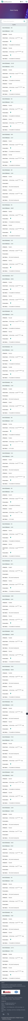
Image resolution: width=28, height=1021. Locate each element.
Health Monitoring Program (6, 999)
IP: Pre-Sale (11, 448)
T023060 (10, 849)
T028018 (10, 580)
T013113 (10, 353)
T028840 (10, 508)
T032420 (10, 862)
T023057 (10, 459)
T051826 (10, 34)
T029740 (10, 544)
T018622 (10, 438)
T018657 (10, 567)
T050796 (10, 296)
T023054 (10, 105)
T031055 (10, 743)
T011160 (10, 317)
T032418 (10, 686)
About (2, 997)
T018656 (10, 389)
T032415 (10, 721)
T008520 (10, 211)
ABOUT (2, 982)
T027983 (10, 424)
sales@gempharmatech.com (10, 1003)
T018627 (10, 141)
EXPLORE (3, 995)
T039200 (10, 69)
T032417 (10, 473)
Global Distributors (16, 999)
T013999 (10, 367)
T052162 (10, 331)
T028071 (10, 247)
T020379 (10, 530)
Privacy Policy (11, 997)
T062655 (10, 708)
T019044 (10, 176)
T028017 (10, 402)
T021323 (10, 616)
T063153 (10, 897)
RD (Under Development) (14, 186)
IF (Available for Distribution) (14, 44)
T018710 (10, 260)
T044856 (10, 83)
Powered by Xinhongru (6, 1019)
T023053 (10, 814)
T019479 (10, 495)
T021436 (10, 792)
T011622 (10, 967)
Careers (6, 997)
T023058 (10, 673)
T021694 (10, 757)
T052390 (10, 48)
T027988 (10, 154)
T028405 (10, 190)
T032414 (10, 119)
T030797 (10, 778)
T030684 (10, 602)
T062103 (10, 884)
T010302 (10, 225)
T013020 (10, 282)
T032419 (10, 651)
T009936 (10, 954)
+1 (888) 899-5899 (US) (9, 1004)
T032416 (10, 932)
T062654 (10, 919)
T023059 (10, 637)
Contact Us (3, 1001)
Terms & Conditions (18, 997)
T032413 (10, 827)
